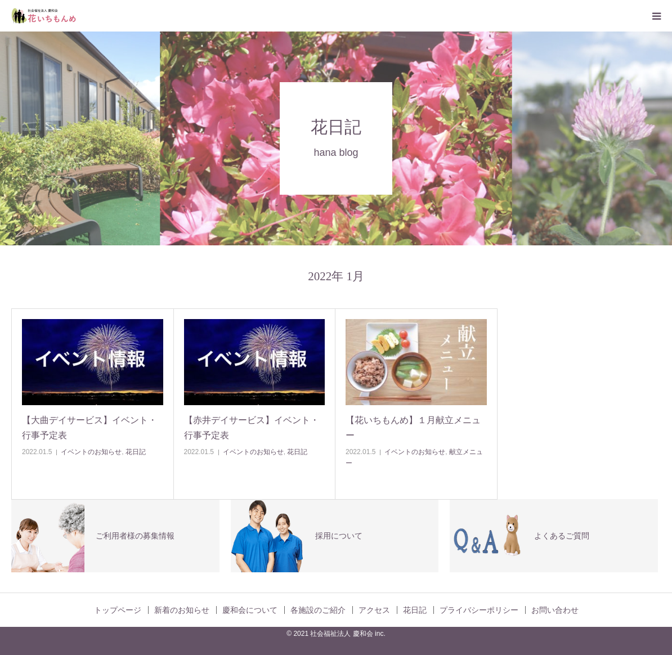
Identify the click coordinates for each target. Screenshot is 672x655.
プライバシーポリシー (479, 610)
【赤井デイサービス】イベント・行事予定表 (251, 427)
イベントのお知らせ (91, 452)
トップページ (117, 610)
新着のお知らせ (181, 610)
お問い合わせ (555, 610)
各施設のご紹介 (318, 610)
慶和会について (249, 610)
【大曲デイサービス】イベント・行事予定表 (89, 427)
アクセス (374, 610)
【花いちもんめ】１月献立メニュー (413, 427)
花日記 (136, 452)
